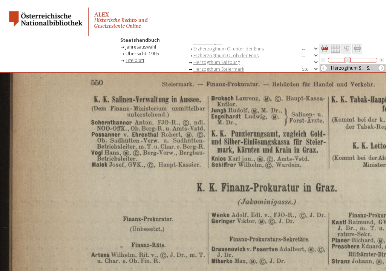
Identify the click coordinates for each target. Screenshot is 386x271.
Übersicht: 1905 (142, 53)
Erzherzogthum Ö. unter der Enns (228, 49)
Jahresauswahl (141, 47)
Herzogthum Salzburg (216, 62)
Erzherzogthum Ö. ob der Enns (226, 55)
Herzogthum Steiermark (218, 69)
